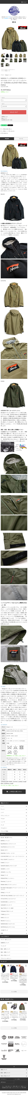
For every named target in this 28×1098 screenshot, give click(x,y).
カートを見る (17, 1079)
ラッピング (3, 945)
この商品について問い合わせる (7, 131)
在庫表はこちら (4, 116)
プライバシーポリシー (6, 958)
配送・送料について (5, 949)
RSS (22, 1087)
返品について (4, 118)
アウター (6, 69)
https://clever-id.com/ (10, 1094)
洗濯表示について (5, 942)
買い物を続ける (4, 133)
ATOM (25, 1087)
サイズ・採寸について (6, 939)
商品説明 (7, 138)
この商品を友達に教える (6, 129)
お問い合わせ (3, 1082)
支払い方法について (5, 955)
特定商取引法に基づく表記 (6, 119)
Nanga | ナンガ (7, 70)
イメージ (21, 138)
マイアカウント (3, 1079)
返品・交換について (5, 952)
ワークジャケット (12, 69)
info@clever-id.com (17, 1094)
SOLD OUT (14, 112)
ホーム (2, 69)
